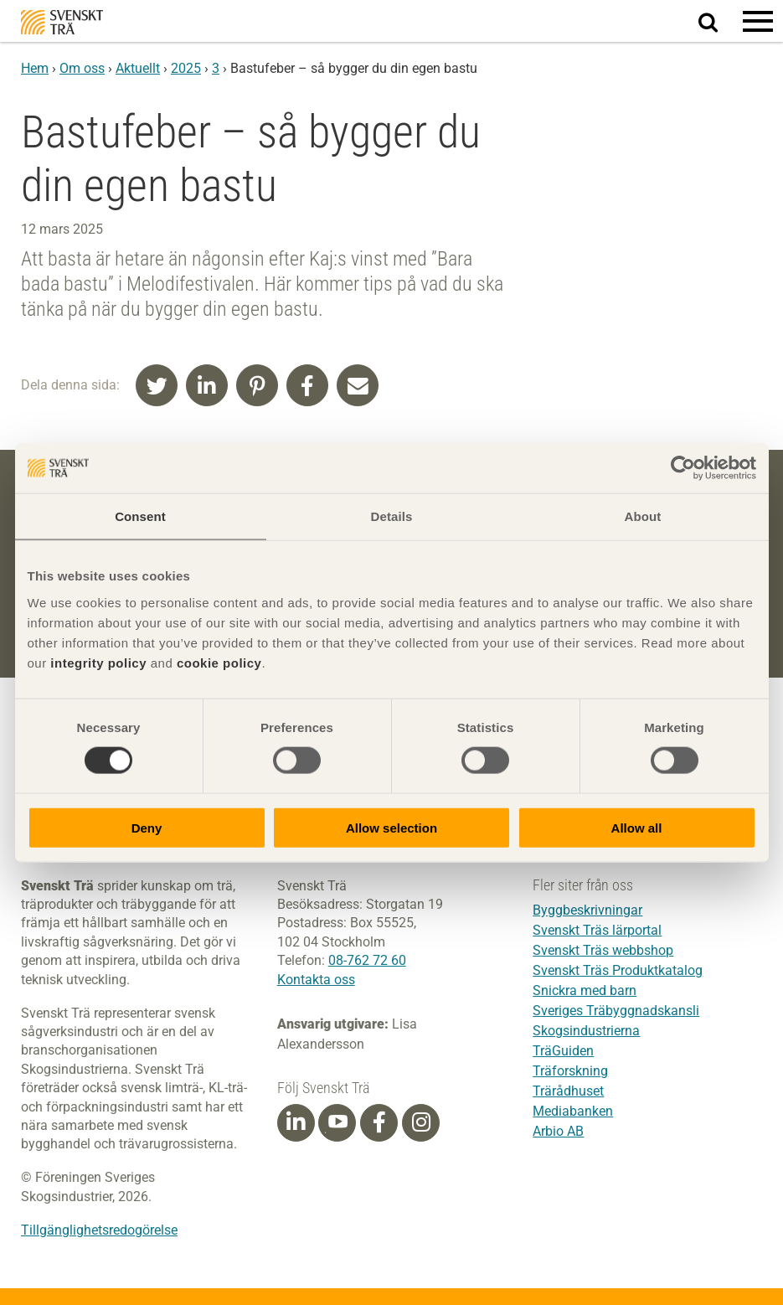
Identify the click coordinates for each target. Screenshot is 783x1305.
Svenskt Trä (62, 22)
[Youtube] (337, 1122)
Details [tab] (392, 516)
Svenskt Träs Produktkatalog (618, 971)
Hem (35, 68)
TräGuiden (563, 1052)
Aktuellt (138, 68)
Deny (146, 827)
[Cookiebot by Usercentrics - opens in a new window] (683, 468)
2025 (186, 68)
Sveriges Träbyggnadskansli (616, 1011)
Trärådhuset (568, 1092)
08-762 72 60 (367, 960)
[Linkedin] (295, 1122)
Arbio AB (558, 1132)
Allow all (636, 827)
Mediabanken (573, 1112)
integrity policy (98, 662)
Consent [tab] (140, 516)
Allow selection (391, 827)
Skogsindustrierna (586, 1031)
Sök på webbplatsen (718, 22)
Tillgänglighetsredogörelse (99, 1230)
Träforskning (570, 1072)
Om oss (82, 68)
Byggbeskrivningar (587, 911)
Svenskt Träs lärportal (597, 931)
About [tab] (643, 516)
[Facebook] (379, 1122)
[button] (758, 21)
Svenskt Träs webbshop (603, 951)
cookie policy (219, 662)
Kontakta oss (316, 980)
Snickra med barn (584, 991)
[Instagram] (421, 1122)
